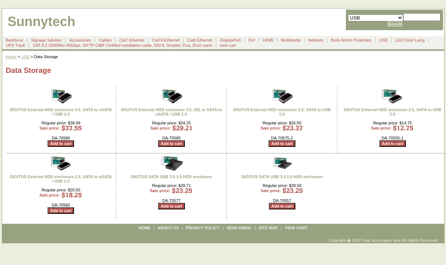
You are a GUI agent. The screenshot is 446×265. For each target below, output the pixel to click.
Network (315, 40)
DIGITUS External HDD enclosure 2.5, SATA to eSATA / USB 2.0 (61, 178)
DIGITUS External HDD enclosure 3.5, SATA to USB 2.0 (282, 111)
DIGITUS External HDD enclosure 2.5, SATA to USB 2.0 (392, 111)
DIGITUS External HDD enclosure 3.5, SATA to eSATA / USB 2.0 (61, 111)
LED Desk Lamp (410, 40)
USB (383, 40)
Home (11, 56)
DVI (252, 40)
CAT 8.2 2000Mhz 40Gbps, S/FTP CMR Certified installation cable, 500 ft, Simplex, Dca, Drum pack (122, 45)
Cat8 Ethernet (199, 40)
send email (239, 228)
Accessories (80, 40)
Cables (105, 40)
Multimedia (291, 40)
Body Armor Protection (351, 40)
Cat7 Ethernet (131, 40)
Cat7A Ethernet (166, 40)
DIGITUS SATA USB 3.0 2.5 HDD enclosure (282, 176)
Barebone (15, 40)
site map (268, 228)
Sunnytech (41, 21)
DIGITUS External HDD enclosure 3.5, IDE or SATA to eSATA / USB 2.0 (171, 111)
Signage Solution (46, 40)
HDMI (268, 40)
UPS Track (15, 45)
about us (168, 228)
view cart (228, 45)
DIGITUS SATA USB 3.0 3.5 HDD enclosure (171, 176)
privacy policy (203, 228)
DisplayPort (230, 40)
